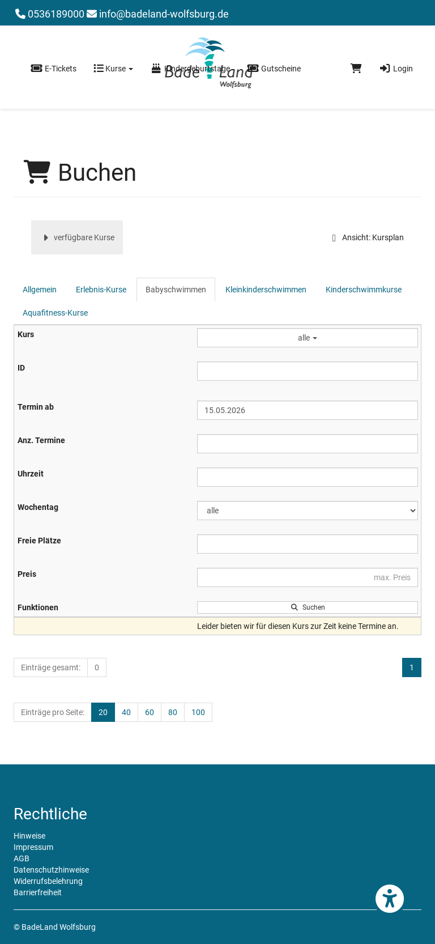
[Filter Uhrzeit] (307, 477)
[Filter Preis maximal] (307, 577)
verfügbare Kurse (77, 237)
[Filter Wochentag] (307, 510)
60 (149, 712)
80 (172, 712)
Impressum (33, 847)
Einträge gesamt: (50, 667)
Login (396, 68)
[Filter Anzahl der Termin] (307, 443)
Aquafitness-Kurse (55, 312)
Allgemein (40, 289)
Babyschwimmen (176, 289)
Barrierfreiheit (38, 892)
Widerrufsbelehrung (48, 881)
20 (103, 712)
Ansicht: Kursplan (366, 237)
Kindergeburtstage (190, 68)
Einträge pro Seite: (52, 712)
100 (198, 712)
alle (307, 337)
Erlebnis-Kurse (101, 289)
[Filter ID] (307, 371)
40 (126, 712)
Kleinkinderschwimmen (265, 289)
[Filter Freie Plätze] (307, 544)
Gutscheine (274, 68)
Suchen (308, 607)
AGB (21, 858)
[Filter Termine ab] (307, 410)
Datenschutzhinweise (51, 869)
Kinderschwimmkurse (364, 289)
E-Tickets (53, 68)
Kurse (113, 68)
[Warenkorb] (356, 69)
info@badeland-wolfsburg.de (158, 14)
